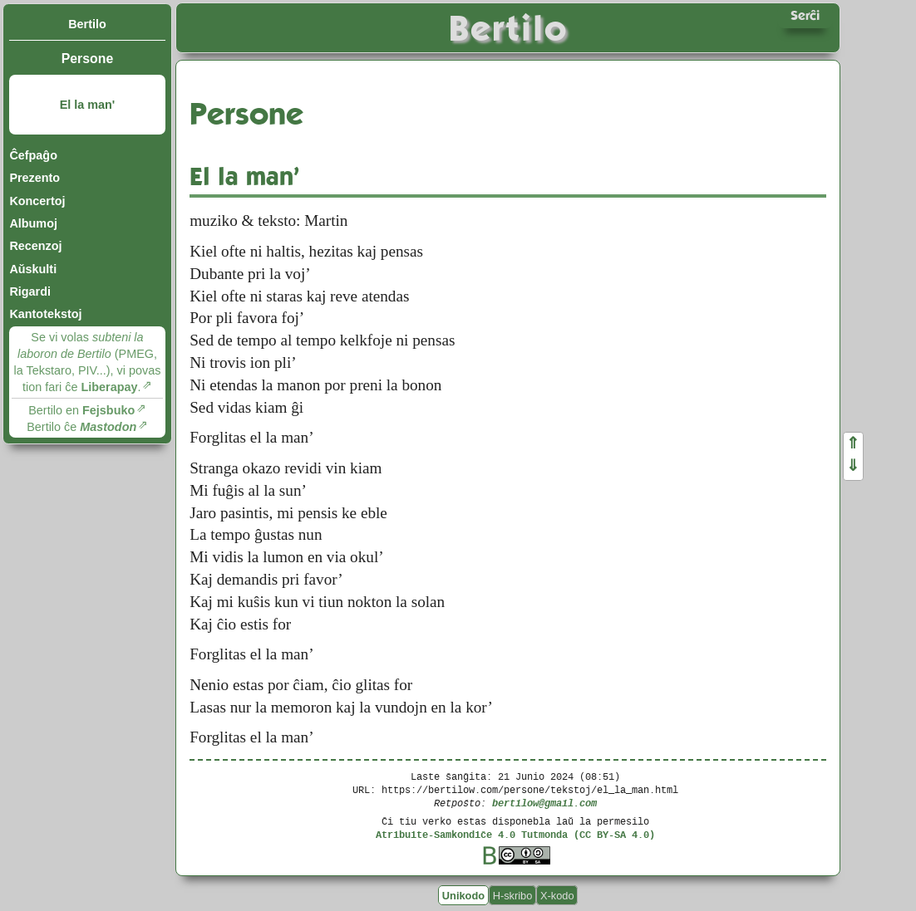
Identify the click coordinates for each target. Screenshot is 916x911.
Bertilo (87, 24)
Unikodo (463, 895)
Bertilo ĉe (81, 426)
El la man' (88, 104)
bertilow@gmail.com (544, 802)
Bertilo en (81, 410)
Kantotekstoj (45, 314)
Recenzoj (35, 245)
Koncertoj (37, 201)
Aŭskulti (33, 269)
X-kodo (557, 895)
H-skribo (513, 895)
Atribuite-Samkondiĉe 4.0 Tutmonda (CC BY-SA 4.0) (515, 834)
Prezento (34, 177)
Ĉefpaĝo (33, 155)
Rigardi (30, 291)
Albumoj (33, 223)
